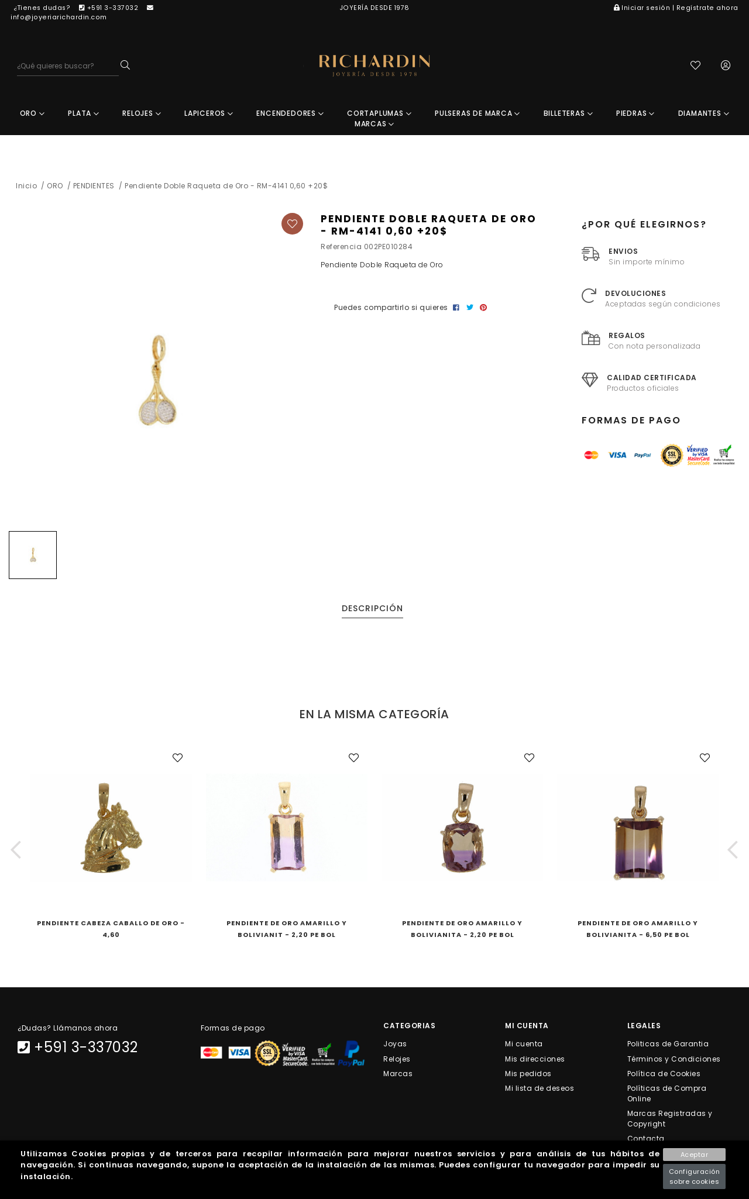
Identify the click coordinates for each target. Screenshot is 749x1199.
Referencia (341, 248)
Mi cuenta (524, 1045)
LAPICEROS (208, 114)
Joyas (395, 1045)
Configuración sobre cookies (694, 1176)
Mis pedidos (528, 1074)
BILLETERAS (568, 114)
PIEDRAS (635, 114)
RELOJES (141, 114)
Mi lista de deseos (539, 1089)
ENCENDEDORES (290, 114)
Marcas (398, 1074)
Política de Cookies (664, 1074)
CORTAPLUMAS (379, 114)
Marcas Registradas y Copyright (670, 1120)
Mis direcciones (535, 1059)
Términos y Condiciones (674, 1059)
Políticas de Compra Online (667, 1094)
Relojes (397, 1059)
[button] (16, 850)
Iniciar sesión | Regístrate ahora (676, 8)
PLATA (83, 114)
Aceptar (695, 1154)
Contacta (646, 1140)
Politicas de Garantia (668, 1045)
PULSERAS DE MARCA (477, 114)
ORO (32, 114)
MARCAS (374, 125)
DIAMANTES (704, 114)
